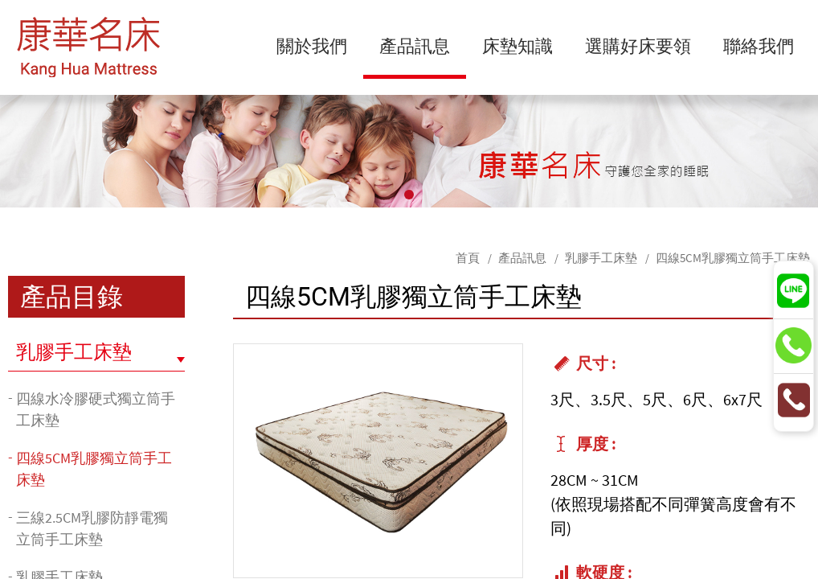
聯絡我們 (758, 45)
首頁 (468, 258)
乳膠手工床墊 (601, 258)
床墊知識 (517, 45)
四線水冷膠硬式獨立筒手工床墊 (95, 409)
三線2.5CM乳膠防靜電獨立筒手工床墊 (92, 528)
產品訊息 (414, 45)
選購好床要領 (638, 45)
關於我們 (311, 45)
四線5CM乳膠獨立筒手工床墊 (733, 258)
